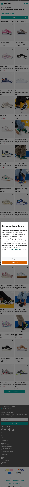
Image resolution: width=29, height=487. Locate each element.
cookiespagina (16, 249)
